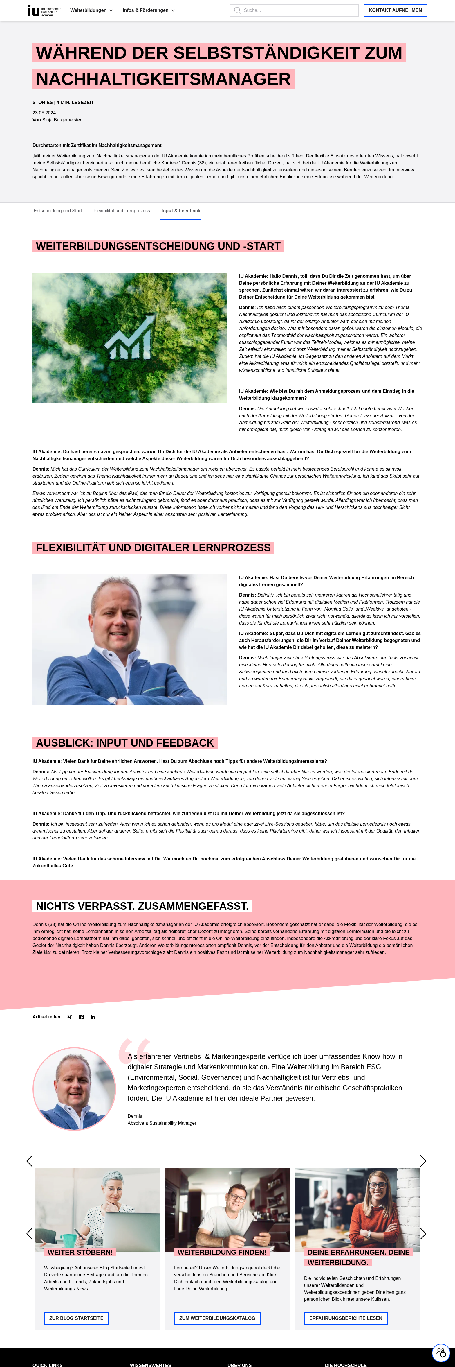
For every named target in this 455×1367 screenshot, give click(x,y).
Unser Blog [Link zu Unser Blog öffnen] (140, 1307)
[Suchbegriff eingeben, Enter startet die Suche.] (286, 10)
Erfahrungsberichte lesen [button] (345, 1222)
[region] (227, 1195)
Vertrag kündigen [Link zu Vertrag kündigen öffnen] (47, 1307)
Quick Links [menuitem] (47, 1269)
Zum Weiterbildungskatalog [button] (217, 1222)
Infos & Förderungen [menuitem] (116, 10)
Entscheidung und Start (58, 210)
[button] (78, 10)
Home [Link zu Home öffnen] (37, 1297)
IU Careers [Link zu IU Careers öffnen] (335, 1307)
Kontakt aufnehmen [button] (395, 10)
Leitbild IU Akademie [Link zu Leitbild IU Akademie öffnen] (246, 1307)
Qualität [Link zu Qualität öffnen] (234, 1287)
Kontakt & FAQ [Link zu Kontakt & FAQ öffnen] (45, 1277)
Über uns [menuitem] (240, 1269)
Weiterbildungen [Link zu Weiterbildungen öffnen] (47, 1287)
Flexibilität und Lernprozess (121, 210)
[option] (97, 1195)
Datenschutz (43, 1341)
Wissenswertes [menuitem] (150, 1269)
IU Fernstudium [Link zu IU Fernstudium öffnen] (339, 1287)
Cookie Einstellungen (107, 1341)
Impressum (72, 1341)
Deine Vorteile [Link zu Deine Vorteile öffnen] (142, 1297)
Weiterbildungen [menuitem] (58, 10)
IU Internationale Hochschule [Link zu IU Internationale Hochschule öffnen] (351, 1277)
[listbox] (227, 1195)
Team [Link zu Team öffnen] (232, 1297)
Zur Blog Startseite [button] (76, 1222)
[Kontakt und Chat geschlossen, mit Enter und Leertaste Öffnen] (441, 1353)
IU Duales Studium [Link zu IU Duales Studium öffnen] (342, 1297)
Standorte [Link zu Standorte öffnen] (236, 1277)
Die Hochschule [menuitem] (346, 1269)
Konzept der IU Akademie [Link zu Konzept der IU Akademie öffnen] (153, 1287)
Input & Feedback (181, 210)
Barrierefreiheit (146, 1341)
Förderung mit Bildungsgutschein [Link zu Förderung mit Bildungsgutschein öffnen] (159, 1277)
